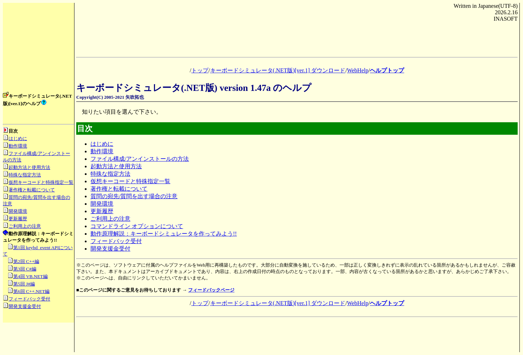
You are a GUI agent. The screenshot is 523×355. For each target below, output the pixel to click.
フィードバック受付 (29, 299)
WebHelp (357, 70)
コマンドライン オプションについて (136, 226)
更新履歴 (18, 218)
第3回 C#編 (24, 269)
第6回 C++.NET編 (31, 291)
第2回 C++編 (26, 261)
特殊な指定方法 (25, 175)
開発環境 (18, 211)
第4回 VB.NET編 (30, 276)
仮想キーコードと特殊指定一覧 (41, 182)
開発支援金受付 (25, 306)
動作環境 (18, 146)
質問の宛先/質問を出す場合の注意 (133, 196)
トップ (199, 70)
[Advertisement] (38, 50)
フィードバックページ (211, 290)
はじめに (18, 138)
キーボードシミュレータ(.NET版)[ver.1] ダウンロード (278, 70)
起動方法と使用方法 (29, 167)
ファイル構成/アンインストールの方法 (139, 159)
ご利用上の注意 (25, 226)
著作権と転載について (32, 189)
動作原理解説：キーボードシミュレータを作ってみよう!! (163, 234)
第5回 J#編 (24, 284)
